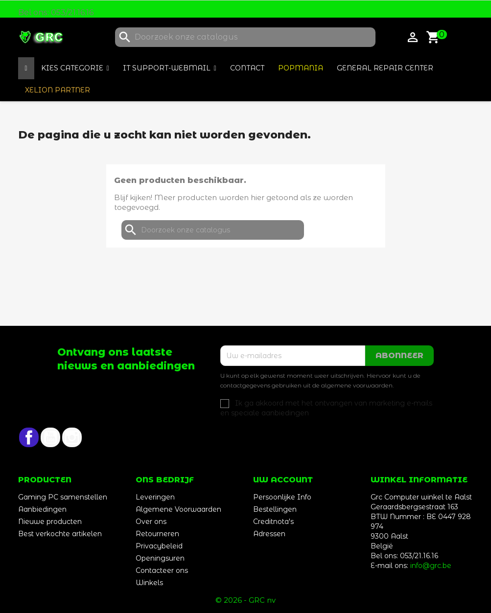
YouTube (50, 437)
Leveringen (155, 497)
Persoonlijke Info (282, 497)
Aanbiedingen (42, 509)
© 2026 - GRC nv (245, 600)
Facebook (29, 437)
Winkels (149, 582)
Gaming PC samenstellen (62, 497)
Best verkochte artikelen (60, 533)
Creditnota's (273, 521)
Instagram (72, 437)
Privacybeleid (159, 546)
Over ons (151, 521)
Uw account (283, 479)
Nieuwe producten (50, 521)
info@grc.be (430, 565)
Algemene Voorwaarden (178, 509)
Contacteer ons (162, 570)
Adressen (269, 533)
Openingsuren (160, 558)
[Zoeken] (245, 37)
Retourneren (157, 533)
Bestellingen (275, 509)
